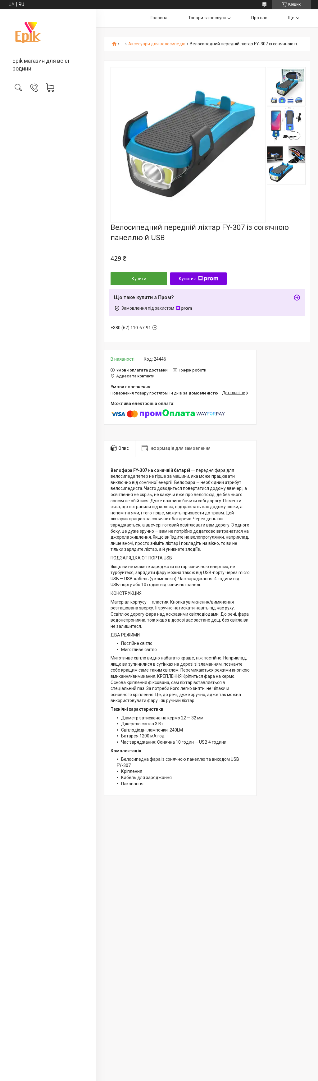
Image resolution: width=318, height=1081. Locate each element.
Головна (159, 17)
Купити (139, 278)
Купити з (198, 278)
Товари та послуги (207, 17)
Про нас (259, 17)
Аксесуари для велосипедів (156, 44)
